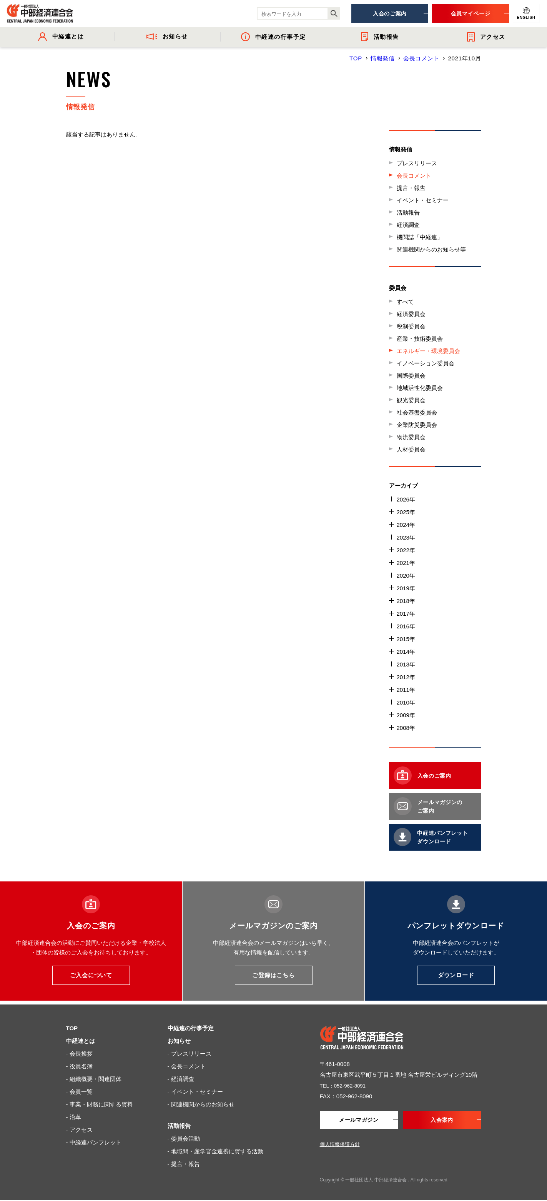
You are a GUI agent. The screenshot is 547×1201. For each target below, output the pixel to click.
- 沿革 (73, 1117)
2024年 (406, 524)
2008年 (406, 728)
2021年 (406, 563)
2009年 (406, 715)
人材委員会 (411, 449)
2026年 (406, 499)
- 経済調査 (181, 1079)
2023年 (406, 537)
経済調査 (408, 225)
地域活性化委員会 (420, 388)
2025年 (406, 512)
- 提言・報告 (184, 1164)
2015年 (406, 639)
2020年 (406, 575)
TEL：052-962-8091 (346, 1085)
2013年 (406, 664)
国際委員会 (411, 375)
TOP (355, 58)
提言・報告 (411, 188)
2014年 (406, 651)
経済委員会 (411, 314)
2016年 (406, 626)
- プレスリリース (189, 1053)
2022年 (406, 550)
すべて (405, 301)
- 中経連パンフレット (93, 1142)
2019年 (406, 588)
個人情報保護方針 (340, 1145)
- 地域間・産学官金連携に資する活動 (215, 1151)
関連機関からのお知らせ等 (431, 249)
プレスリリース (417, 163)
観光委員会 (411, 400)
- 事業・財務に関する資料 (99, 1104)
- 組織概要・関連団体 (93, 1079)
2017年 (406, 613)
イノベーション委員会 (425, 363)
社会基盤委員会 (417, 412)
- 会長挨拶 (79, 1053)
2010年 (406, 702)
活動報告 (408, 212)
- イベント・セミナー (195, 1091)
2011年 (406, 689)
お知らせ (179, 1041)
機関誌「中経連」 (420, 237)
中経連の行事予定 (191, 1028)
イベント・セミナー (423, 200)
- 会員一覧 (79, 1091)
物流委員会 (411, 437)
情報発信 (383, 58)
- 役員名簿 (79, 1066)
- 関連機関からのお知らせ (201, 1104)
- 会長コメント (187, 1066)
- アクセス (79, 1129)
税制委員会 (411, 326)
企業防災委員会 (417, 424)
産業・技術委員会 (420, 338)
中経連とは (80, 1041)
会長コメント (421, 58)
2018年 (406, 601)
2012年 (406, 677)
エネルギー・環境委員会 (428, 351)
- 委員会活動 (184, 1138)
